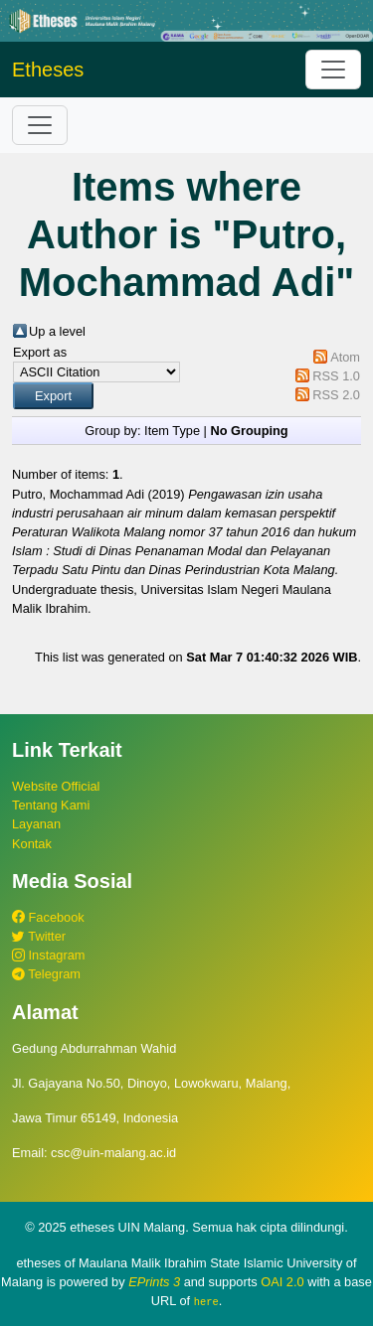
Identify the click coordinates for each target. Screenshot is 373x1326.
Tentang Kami (51, 805)
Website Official (55, 786)
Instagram (48, 955)
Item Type (172, 430)
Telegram (46, 973)
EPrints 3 (154, 1281)
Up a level (57, 331)
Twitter (39, 936)
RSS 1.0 (336, 375)
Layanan (36, 823)
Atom (345, 357)
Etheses (48, 69)
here (206, 1301)
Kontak (32, 843)
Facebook (48, 917)
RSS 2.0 (336, 394)
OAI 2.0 (282, 1281)
